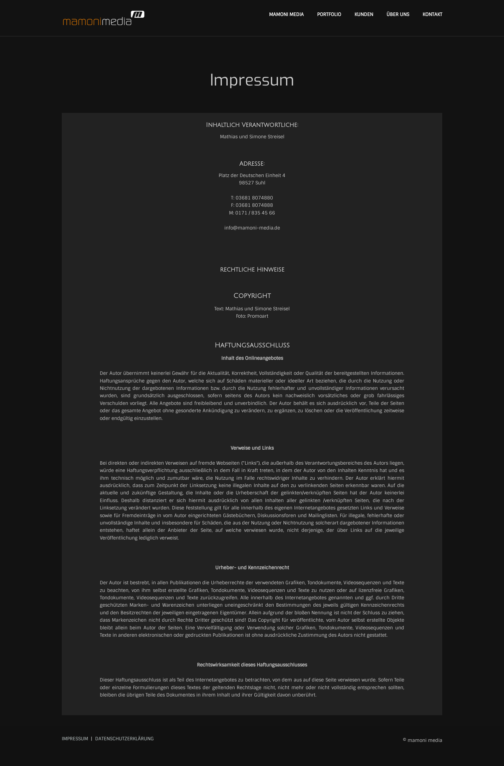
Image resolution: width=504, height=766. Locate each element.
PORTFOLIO (329, 14)
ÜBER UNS (398, 14)
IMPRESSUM (75, 739)
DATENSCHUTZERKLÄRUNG (124, 739)
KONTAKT (432, 14)
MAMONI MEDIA (286, 14)
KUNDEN (363, 14)
